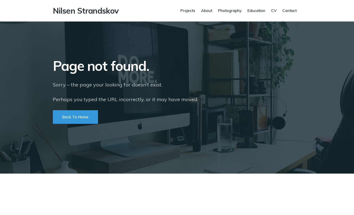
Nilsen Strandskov (86, 11)
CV (274, 10)
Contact (289, 10)
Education (256, 10)
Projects (187, 10)
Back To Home (75, 117)
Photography (230, 10)
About (206, 10)
